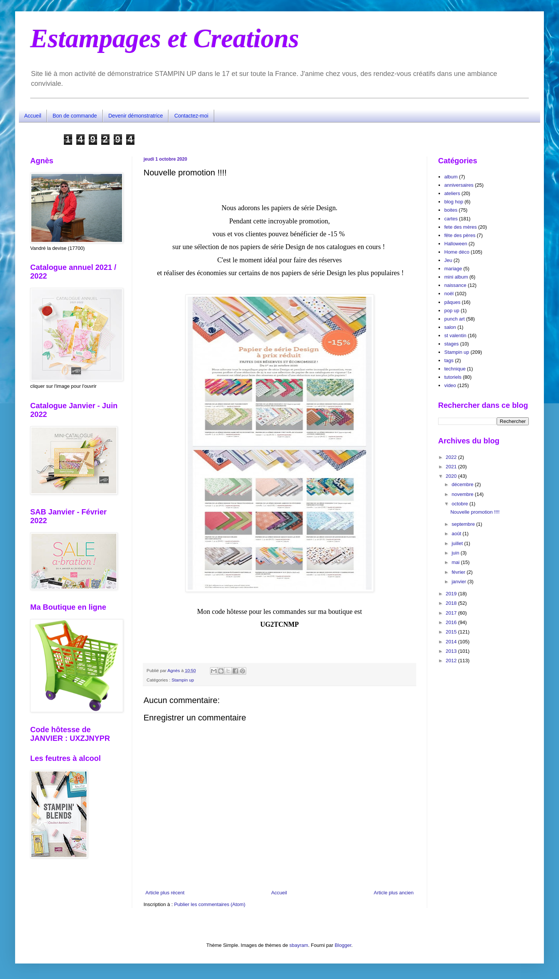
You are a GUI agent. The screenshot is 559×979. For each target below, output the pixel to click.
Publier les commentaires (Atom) (210, 904)
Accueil (32, 116)
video (450, 385)
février (459, 572)
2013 (452, 651)
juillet (458, 543)
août (457, 533)
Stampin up (182, 679)
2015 (452, 632)
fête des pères (459, 235)
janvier (460, 581)
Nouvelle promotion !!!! (474, 512)
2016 (452, 622)
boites (450, 210)
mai (456, 562)
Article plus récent (164, 892)
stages (451, 344)
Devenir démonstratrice (135, 116)
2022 (452, 457)
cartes (450, 219)
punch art (454, 319)
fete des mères (460, 227)
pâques (452, 302)
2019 (452, 593)
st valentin (455, 335)
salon (450, 327)
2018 (452, 603)
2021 (452, 466)
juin (456, 553)
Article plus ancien (394, 892)
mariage (453, 268)
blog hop (453, 201)
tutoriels (453, 377)
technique (454, 369)
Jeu (448, 260)
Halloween (455, 243)
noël (449, 293)
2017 (452, 613)
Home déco (456, 252)
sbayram (298, 945)
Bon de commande (75, 116)
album (450, 177)
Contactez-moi (191, 116)
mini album (456, 277)
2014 (452, 641)
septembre (464, 524)
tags (449, 360)
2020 (452, 476)
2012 (452, 660)
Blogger (343, 945)
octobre (460, 504)
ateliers (452, 193)
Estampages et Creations (164, 38)
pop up (451, 310)
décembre (463, 484)
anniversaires (458, 185)
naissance (455, 285)
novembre (463, 494)
